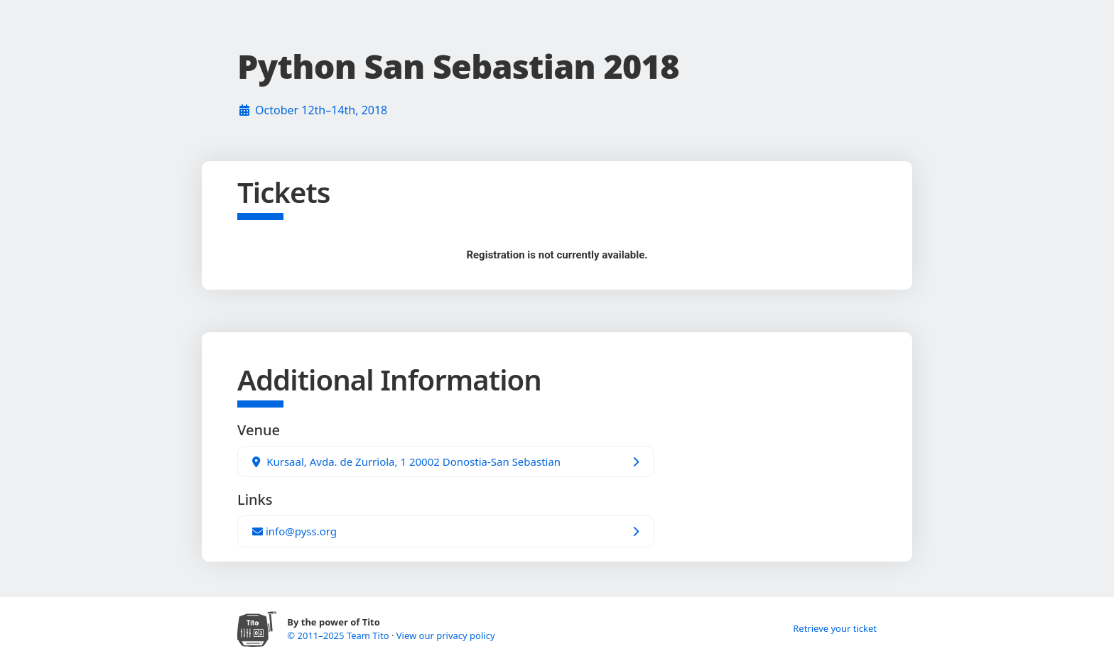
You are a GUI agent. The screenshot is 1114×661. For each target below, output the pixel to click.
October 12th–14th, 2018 (321, 110)
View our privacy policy (445, 635)
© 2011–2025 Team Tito (339, 635)
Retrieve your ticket (835, 628)
